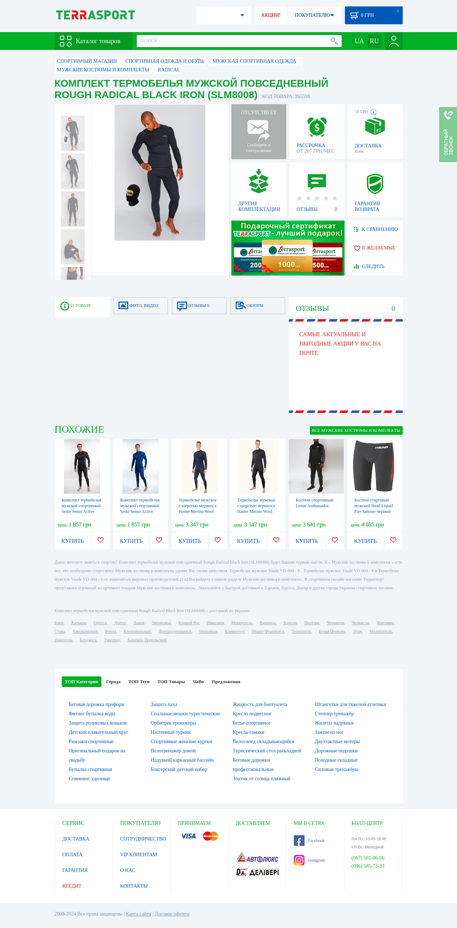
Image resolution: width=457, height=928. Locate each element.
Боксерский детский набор (179, 769)
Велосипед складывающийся (263, 741)
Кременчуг (234, 631)
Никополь (63, 639)
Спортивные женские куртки (181, 741)
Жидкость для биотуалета (260, 704)
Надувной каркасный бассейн (182, 760)
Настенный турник (171, 732)
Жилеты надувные (334, 723)
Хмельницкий (85, 631)
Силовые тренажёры (336, 769)
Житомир (385, 622)
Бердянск (88, 639)
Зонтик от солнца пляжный (262, 778)
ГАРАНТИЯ (75, 870)
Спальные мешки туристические (185, 713)
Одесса (100, 622)
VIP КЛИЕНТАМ (138, 854)
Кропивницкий (137, 631)
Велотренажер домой (173, 750)
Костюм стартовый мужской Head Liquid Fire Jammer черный (374, 506)
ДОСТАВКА (76, 839)
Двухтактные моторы (337, 741)
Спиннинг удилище (89, 778)
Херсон (290, 622)
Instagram (309, 860)
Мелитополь (381, 631)
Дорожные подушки (336, 750)
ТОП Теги (138, 681)
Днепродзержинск (175, 631)
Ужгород (112, 639)
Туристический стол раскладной (267, 750)
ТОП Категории (82, 681)
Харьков (78, 622)
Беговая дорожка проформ (97, 704)
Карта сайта (138, 914)
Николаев (215, 622)
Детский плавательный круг (99, 732)
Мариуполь (241, 622)
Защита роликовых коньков (98, 723)
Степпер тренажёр (334, 713)
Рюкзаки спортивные (91, 741)
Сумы (60, 631)
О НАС (127, 870)
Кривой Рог (189, 622)
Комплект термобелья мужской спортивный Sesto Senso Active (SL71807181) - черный (81, 511)
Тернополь (301, 631)
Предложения (226, 681)
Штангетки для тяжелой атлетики (350, 704)
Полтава (312, 622)
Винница (268, 622)
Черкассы (360, 622)
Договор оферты (172, 914)
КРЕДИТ (72, 886)
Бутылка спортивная (90, 769)
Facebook (309, 840)
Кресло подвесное (252, 713)
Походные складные (336, 760)
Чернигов (335, 622)
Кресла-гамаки (248, 732)
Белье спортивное (252, 723)
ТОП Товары (171, 681)
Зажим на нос (329, 732)
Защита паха (164, 704)
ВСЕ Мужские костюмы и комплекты (356, 430)
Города (113, 681)
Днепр (120, 622)
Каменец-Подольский (147, 639)
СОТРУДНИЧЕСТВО (143, 839)
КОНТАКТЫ (134, 886)
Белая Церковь (332, 631)
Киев (59, 622)
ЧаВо (198, 681)
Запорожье (161, 622)
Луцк (357, 631)
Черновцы (208, 631)
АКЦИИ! (270, 15)
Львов (138, 622)
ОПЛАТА (72, 854)
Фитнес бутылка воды (92, 713)
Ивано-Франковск (268, 631)
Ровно (110, 631)
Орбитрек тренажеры (173, 723)
